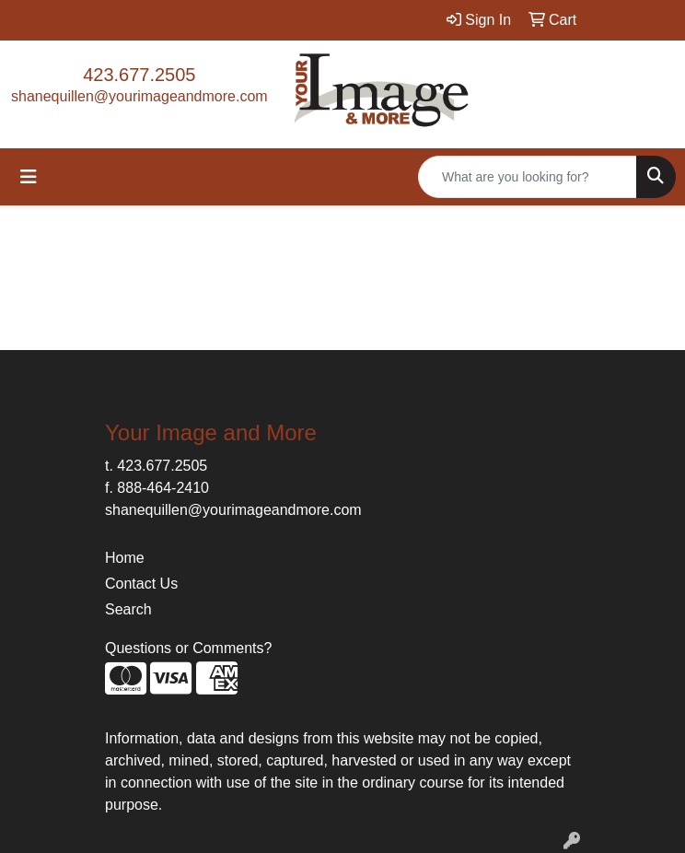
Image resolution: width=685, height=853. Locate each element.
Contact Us (141, 583)
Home (125, 558)
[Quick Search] (527, 177)
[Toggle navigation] (28, 177)
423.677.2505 (139, 74)
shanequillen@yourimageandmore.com (139, 96)
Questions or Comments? (188, 648)
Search (128, 609)
